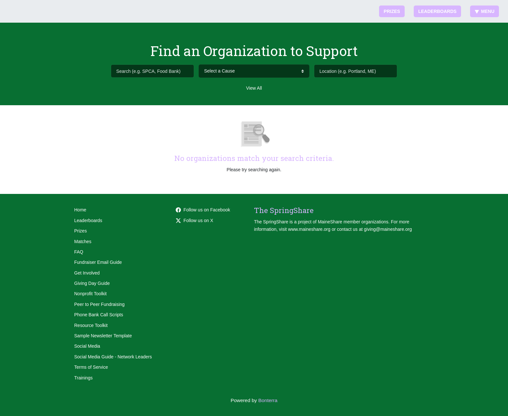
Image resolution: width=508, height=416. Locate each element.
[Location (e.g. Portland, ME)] (355, 70)
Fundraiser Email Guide (98, 262)
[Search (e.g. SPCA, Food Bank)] (152, 70)
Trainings (83, 377)
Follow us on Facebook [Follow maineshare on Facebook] (203, 209)
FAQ (78, 251)
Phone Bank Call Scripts (98, 314)
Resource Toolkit (91, 325)
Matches (82, 241)
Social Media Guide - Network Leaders (113, 356)
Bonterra (267, 400)
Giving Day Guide (92, 283)
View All (254, 88)
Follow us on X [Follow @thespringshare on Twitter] (194, 220)
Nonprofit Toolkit (90, 293)
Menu (484, 11)
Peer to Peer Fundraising (99, 304)
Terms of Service (91, 367)
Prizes (392, 11)
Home (80, 209)
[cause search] (254, 70)
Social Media (87, 346)
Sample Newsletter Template (103, 335)
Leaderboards (437, 11)
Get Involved (87, 272)
